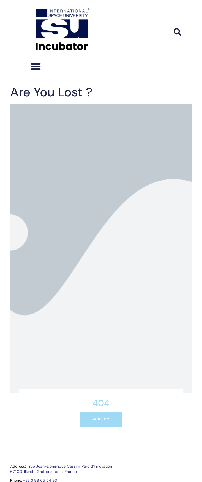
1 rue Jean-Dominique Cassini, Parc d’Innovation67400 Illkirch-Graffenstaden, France (61, 469)
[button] (177, 32)
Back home (101, 419)
